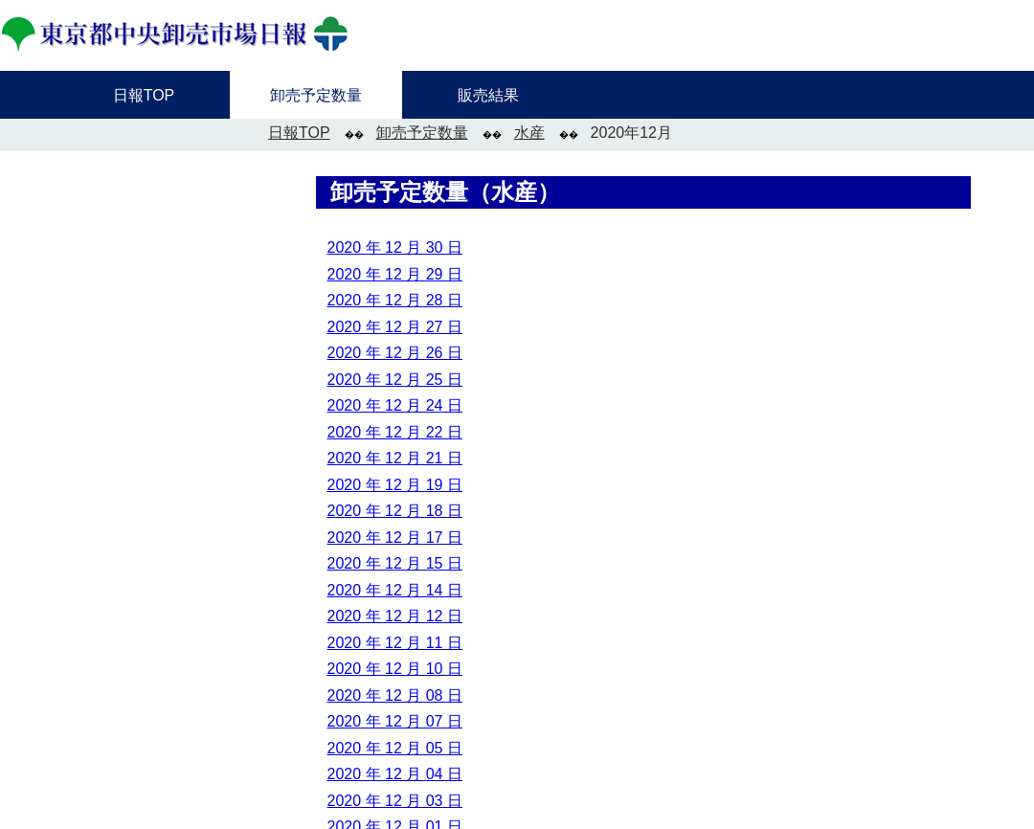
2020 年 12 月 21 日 (394, 458)
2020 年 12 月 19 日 (394, 485)
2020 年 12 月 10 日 (394, 669)
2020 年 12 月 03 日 (394, 801)
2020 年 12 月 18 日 (394, 511)
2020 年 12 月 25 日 (394, 379)
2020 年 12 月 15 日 (394, 563)
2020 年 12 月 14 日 (394, 590)
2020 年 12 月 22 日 (394, 432)
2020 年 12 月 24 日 (394, 405)
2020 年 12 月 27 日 (394, 327)
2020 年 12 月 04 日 (394, 774)
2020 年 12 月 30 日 (394, 247)
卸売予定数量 (422, 132)
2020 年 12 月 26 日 (394, 353)
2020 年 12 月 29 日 (394, 274)
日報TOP (299, 132)
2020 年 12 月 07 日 (394, 721)
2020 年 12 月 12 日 (394, 616)
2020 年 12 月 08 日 (394, 695)
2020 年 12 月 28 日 (394, 300)
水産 (529, 132)
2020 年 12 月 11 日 (394, 643)
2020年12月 (631, 132)
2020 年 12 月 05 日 (394, 748)
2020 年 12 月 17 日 (394, 537)
